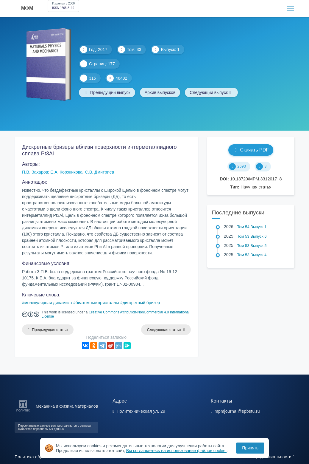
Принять (250, 448)
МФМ (27, 8)
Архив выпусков (160, 92)
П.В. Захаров (35, 172)
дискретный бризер (141, 302)
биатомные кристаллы (97, 302)
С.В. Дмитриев (99, 172)
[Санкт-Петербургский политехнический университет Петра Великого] (23, 411)
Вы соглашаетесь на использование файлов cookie (176, 450)
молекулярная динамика (48, 302)
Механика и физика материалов (67, 406)
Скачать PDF (251, 149)
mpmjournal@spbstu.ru (237, 411)
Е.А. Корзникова (66, 172)
